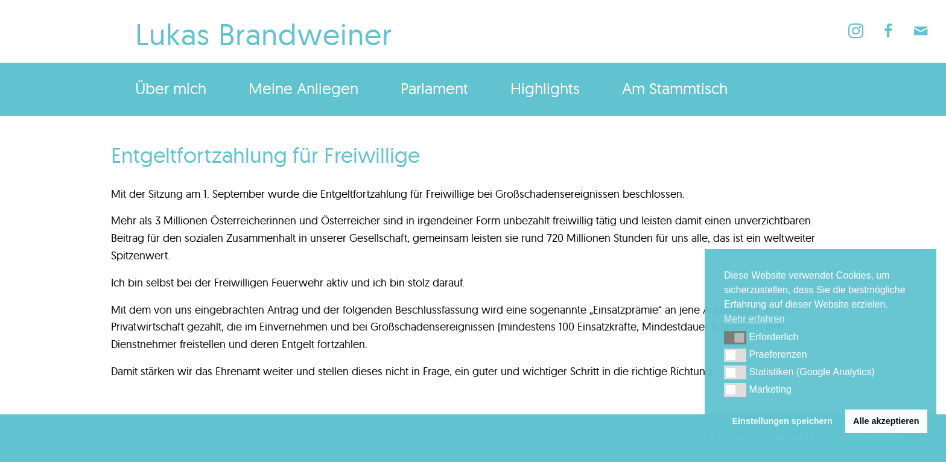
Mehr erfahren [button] (754, 319)
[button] (735, 337)
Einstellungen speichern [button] (782, 421)
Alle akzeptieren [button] (886, 421)
